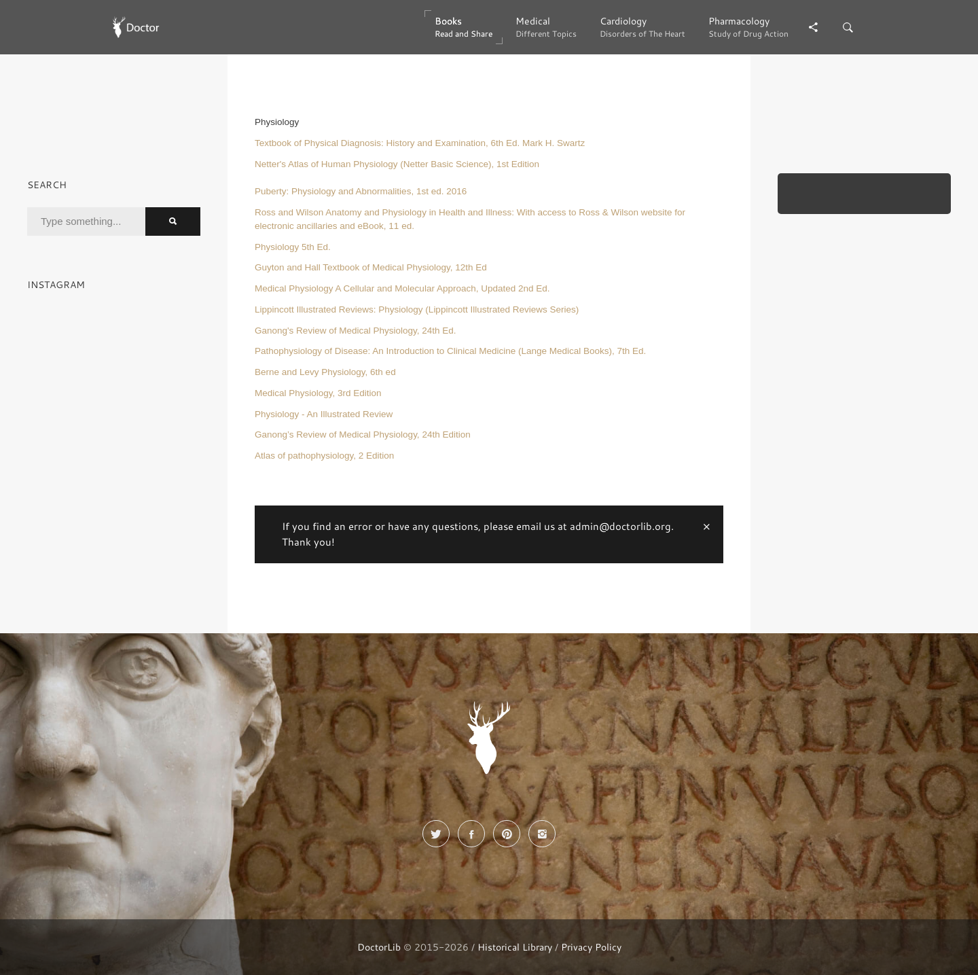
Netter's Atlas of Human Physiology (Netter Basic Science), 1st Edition (397, 164)
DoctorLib (379, 947)
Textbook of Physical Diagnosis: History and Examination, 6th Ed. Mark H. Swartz (420, 143)
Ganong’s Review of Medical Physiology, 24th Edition (363, 434)
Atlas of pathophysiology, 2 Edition (324, 455)
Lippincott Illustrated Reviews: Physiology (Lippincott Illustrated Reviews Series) (417, 309)
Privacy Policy (591, 947)
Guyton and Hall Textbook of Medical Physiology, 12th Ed (371, 267)
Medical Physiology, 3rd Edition (318, 393)
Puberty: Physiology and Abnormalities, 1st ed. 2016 (361, 191)
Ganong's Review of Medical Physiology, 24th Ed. (355, 330)
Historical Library (514, 947)
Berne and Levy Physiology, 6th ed (325, 372)
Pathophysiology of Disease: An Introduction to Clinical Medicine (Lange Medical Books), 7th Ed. (450, 351)
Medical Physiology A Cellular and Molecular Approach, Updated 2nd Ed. (402, 288)
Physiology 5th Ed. (293, 247)
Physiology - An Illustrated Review (324, 414)
